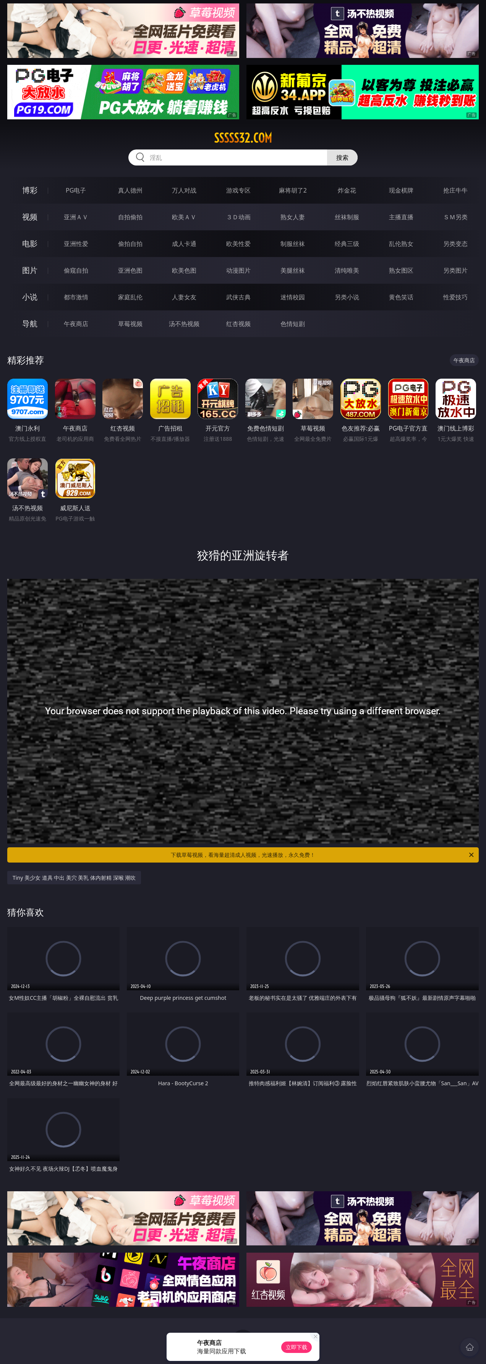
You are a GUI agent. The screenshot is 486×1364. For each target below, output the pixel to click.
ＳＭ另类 (455, 217)
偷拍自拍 (130, 243)
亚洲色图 (130, 270)
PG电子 (76, 190)
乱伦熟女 (401, 243)
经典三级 (347, 243)
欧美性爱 (238, 243)
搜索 (342, 157)
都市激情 (76, 297)
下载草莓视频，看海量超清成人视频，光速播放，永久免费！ (323, 855)
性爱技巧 (455, 297)
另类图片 (455, 270)
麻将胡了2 (293, 190)
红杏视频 (238, 324)
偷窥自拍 (76, 270)
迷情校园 (292, 297)
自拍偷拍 (130, 217)
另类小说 (347, 297)
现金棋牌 (401, 190)
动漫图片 (238, 270)
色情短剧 (292, 324)
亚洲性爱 (76, 243)
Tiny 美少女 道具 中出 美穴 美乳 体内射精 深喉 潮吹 (74, 877)
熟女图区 (401, 270)
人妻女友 (184, 297)
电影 (29, 243)
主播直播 (401, 217)
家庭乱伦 (130, 297)
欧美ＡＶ (184, 217)
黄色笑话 (401, 297)
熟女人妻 (292, 217)
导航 (29, 323)
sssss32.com (243, 138)
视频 (29, 217)
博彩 (29, 190)
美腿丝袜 (292, 270)
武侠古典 (238, 297)
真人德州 (130, 190)
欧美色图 (184, 270)
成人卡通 (184, 243)
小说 (29, 297)
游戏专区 (238, 190)
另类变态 (455, 243)
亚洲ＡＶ (76, 217)
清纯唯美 (347, 270)
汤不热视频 (184, 324)
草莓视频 (130, 324)
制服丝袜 (292, 243)
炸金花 (347, 190)
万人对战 (184, 190)
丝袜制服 (347, 217)
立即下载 (296, 1347)
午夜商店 (76, 324)
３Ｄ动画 (238, 217)
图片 (29, 270)
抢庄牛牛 (455, 190)
